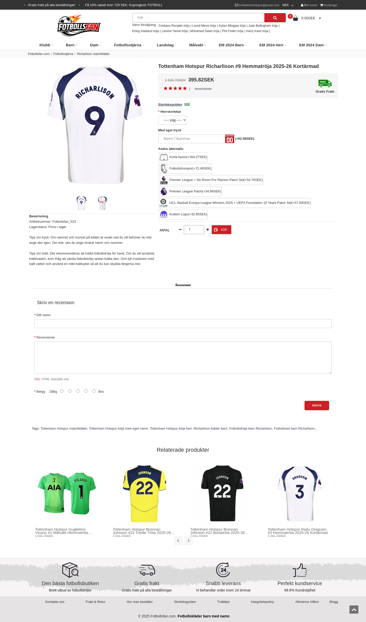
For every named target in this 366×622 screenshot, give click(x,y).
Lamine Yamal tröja (175, 31)
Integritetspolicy (262, 602)
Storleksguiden (174, 104)
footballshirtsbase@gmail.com (257, 5)
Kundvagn (328, 5)
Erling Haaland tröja (145, 31)
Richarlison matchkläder (93, 54)
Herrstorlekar (170, 112)
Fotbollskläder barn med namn (204, 616)
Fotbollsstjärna (63, 54)
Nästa (317, 405)
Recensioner (46, 337)
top (353, 611)
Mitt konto (309, 5)
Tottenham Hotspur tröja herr (171, 428)
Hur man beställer (140, 602)
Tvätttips (223, 602)
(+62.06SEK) (244, 138)
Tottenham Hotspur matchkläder (63, 428)
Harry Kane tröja (257, 31)
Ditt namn (44, 315)
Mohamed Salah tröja (204, 31)
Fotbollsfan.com (39, 54)
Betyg (41, 391)
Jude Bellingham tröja (263, 25)
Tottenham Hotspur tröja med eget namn (118, 428)
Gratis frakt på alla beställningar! (52, 5)
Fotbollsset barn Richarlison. (294, 428)
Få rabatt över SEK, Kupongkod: (124, 5)
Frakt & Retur (95, 602)
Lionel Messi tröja (204, 25)
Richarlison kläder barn (210, 428)
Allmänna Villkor (307, 602)
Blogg (334, 602)
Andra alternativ (171, 149)
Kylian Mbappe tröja (232, 25)
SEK (285, 5)
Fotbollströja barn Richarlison (250, 428)
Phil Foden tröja (232, 31)
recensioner (203, 89)
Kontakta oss (54, 602)
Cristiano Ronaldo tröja (174, 25)
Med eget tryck (169, 130)
